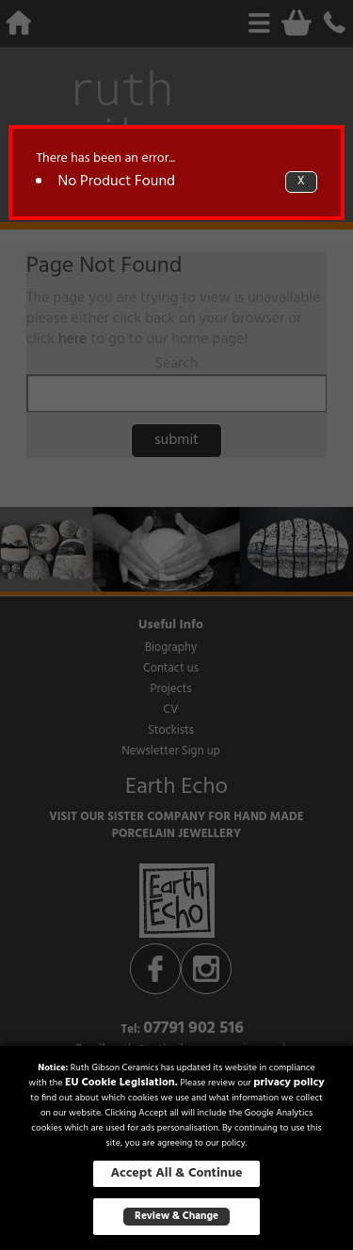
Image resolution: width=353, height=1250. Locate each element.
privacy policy (289, 1082)
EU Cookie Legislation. (121, 1082)
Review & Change (176, 1216)
